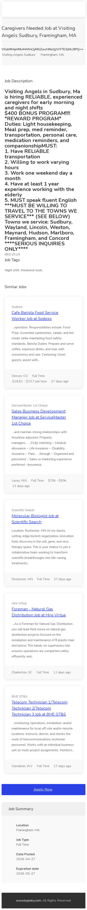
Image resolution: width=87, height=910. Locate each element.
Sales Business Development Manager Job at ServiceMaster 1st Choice (39, 417)
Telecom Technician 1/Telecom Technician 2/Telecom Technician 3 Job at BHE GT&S (40, 708)
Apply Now (43, 789)
